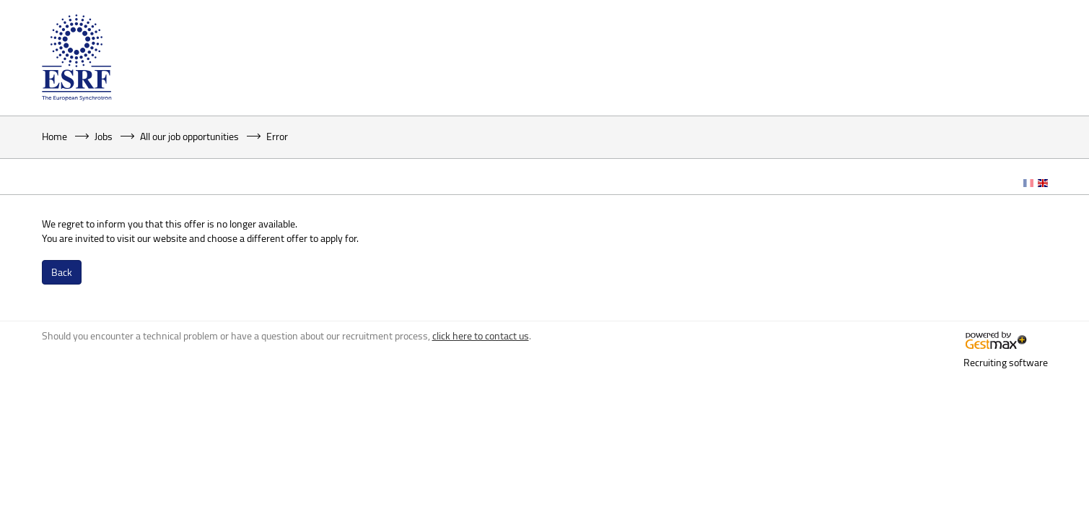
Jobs (104, 136)
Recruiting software (1005, 362)
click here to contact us (480, 335)
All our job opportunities (189, 136)
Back (61, 272)
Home (54, 136)
